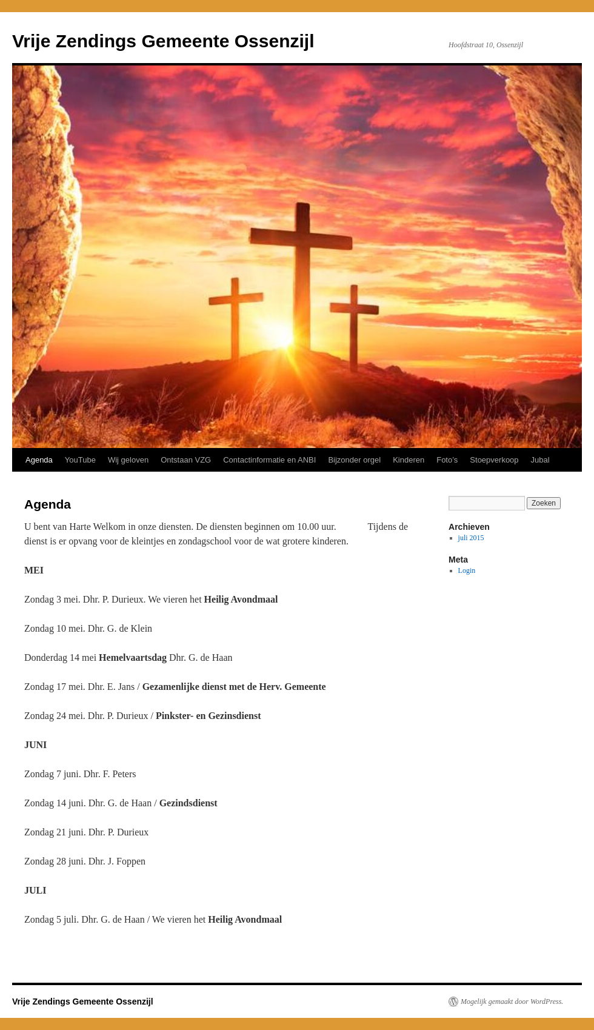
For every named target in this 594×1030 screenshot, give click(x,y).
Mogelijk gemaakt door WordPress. (512, 1001)
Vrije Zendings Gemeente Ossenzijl (163, 41)
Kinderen (408, 459)
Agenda (39, 459)
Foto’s (447, 459)
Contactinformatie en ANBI (269, 459)
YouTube (80, 459)
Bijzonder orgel (354, 459)
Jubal (540, 459)
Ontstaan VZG (186, 459)
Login (467, 570)
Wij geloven (128, 459)
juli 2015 (471, 537)
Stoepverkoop (494, 459)
